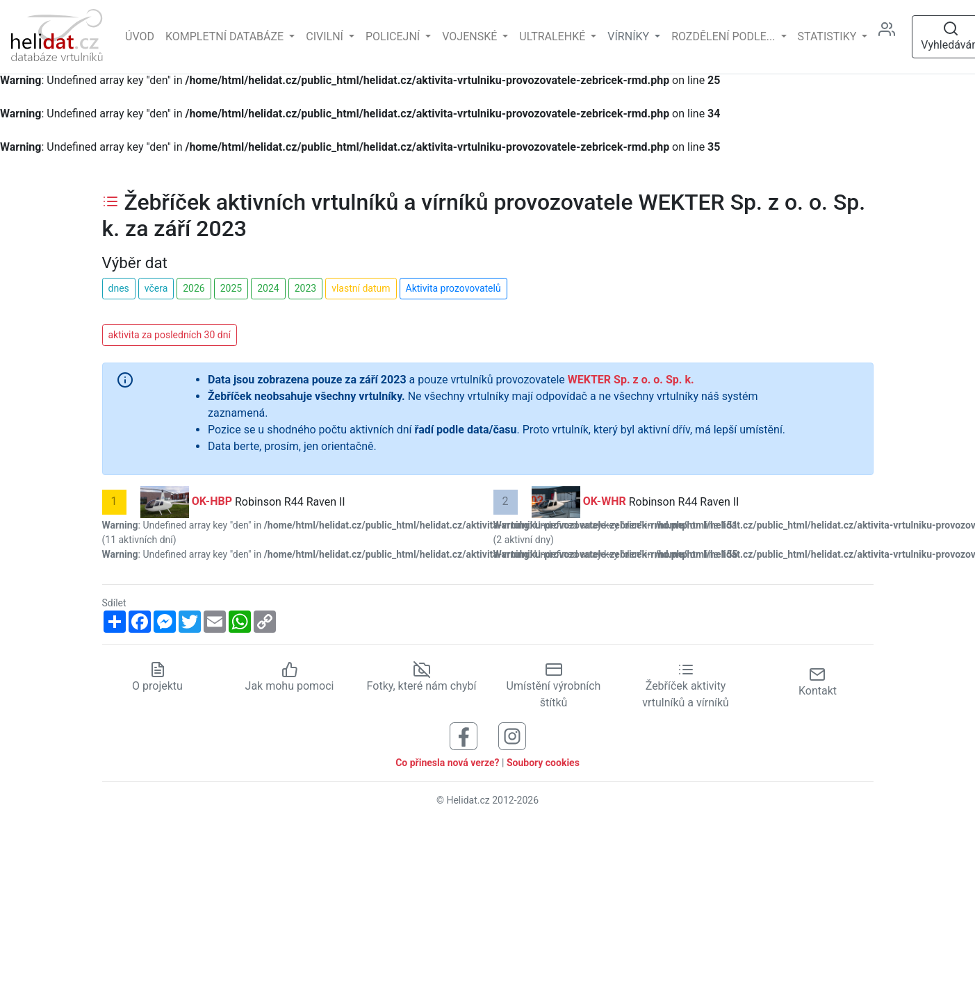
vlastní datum (360, 288)
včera (156, 288)
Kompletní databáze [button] (225, 36)
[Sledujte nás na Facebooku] (463, 735)
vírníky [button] (629, 36)
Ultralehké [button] (553, 36)
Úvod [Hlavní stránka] (139, 36)
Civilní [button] (326, 36)
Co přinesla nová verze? (447, 762)
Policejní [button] (394, 36)
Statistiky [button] (829, 36)
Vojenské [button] (471, 36)
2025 (231, 288)
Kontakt (817, 681)
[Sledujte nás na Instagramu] (512, 735)
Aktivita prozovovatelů (453, 288)
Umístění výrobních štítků (554, 686)
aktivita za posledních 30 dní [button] (169, 334)
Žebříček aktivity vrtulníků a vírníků (685, 686)
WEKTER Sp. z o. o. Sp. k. (631, 379)
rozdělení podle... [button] (724, 36)
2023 (305, 288)
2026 (193, 288)
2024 (268, 288)
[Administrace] (892, 36)
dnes (118, 288)
